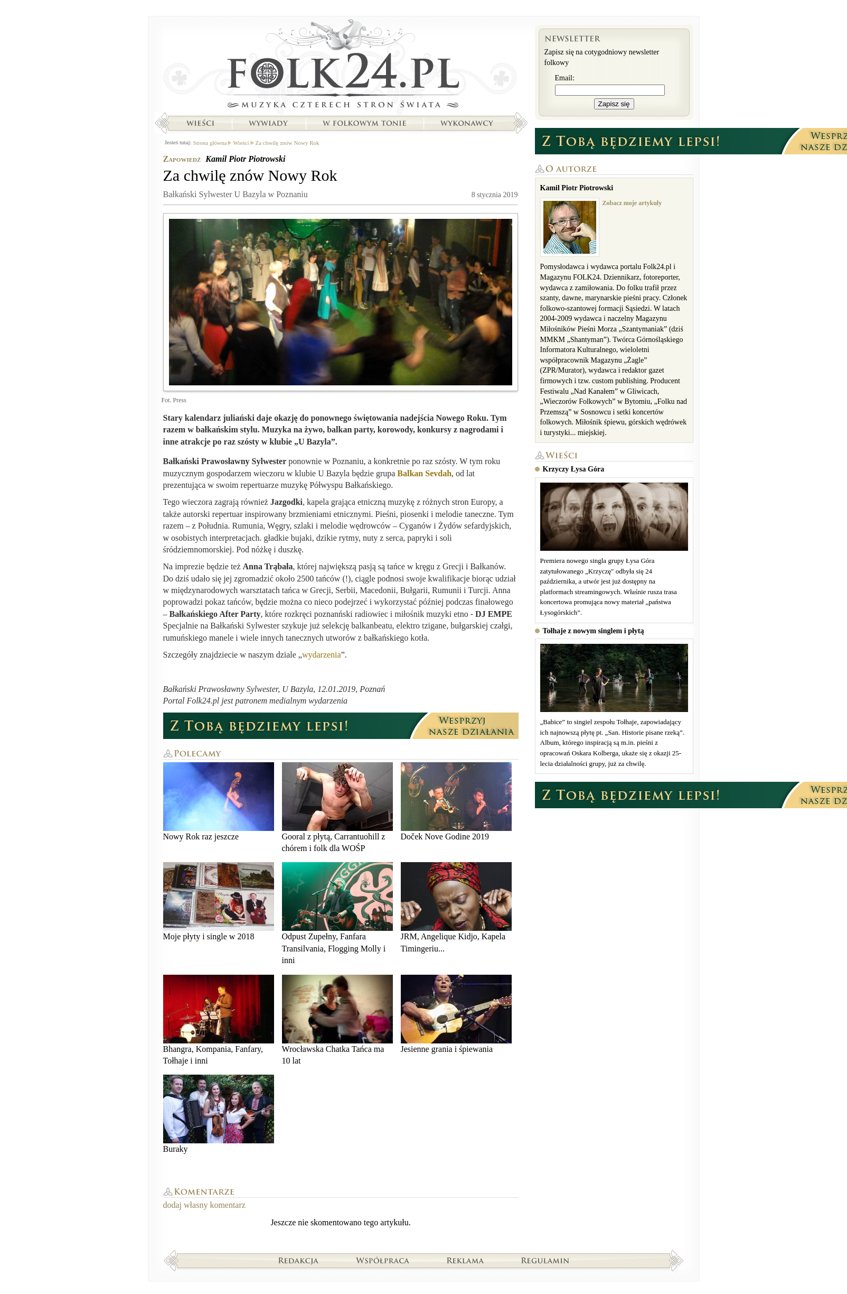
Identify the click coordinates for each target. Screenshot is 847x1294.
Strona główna (341, 66)
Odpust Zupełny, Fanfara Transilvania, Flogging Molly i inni (337, 913)
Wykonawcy (468, 123)
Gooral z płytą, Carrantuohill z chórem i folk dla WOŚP (337, 807)
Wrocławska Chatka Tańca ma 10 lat (337, 1020)
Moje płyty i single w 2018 (218, 901)
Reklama (465, 1260)
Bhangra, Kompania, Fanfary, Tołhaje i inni (218, 1020)
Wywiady (268, 123)
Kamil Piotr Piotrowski (245, 158)
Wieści (200, 123)
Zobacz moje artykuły (632, 203)
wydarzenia (321, 654)
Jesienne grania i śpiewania (456, 1014)
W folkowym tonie (364, 123)
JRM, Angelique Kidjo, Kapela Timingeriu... (456, 907)
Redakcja (298, 1260)
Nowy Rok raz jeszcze (218, 801)
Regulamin (545, 1260)
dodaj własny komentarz (204, 1204)
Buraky (218, 1114)
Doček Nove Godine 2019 (456, 801)
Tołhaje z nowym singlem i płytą (593, 631)
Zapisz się (614, 104)
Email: (565, 78)
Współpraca (383, 1260)
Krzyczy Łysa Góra (574, 469)
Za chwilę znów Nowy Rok (287, 143)
